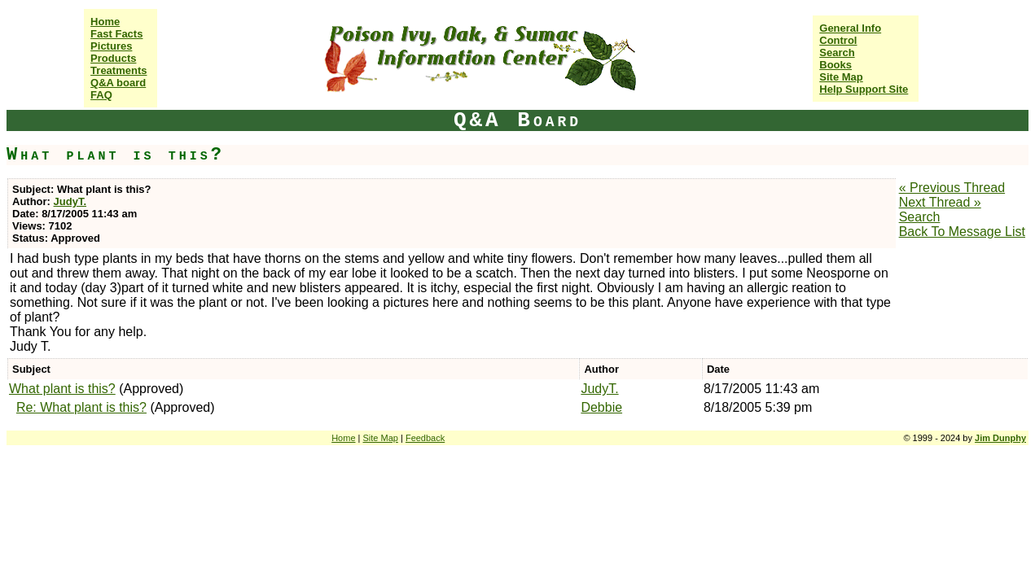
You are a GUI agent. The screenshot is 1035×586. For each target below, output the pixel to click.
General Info (850, 28)
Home (105, 21)
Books (835, 65)
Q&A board (118, 83)
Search (836, 52)
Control (838, 40)
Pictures (111, 46)
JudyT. (70, 201)
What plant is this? (62, 389)
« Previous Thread (952, 188)
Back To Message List (962, 231)
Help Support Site (863, 89)
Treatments (118, 70)
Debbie (601, 407)
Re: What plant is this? (81, 407)
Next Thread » (940, 202)
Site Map (840, 77)
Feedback (425, 438)
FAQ (101, 95)
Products (113, 58)
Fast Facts (116, 34)
